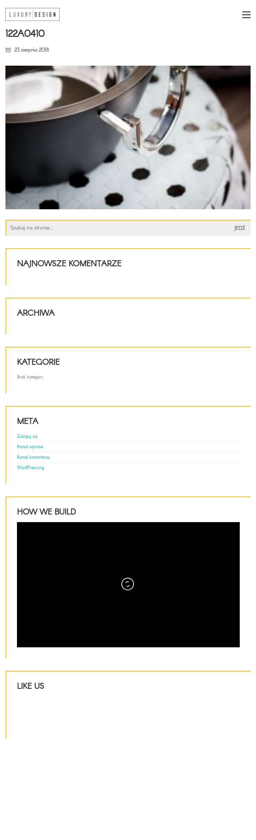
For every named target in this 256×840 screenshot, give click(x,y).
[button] (246, 15)
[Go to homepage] (32, 14)
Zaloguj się (27, 436)
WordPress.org (30, 468)
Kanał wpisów (30, 447)
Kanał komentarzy (33, 457)
